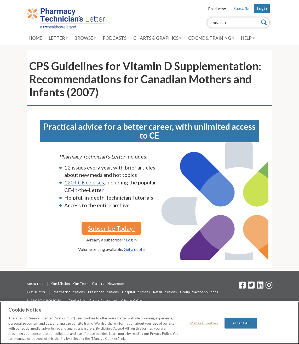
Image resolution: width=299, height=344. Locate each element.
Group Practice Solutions (199, 292)
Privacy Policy (131, 300)
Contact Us (77, 300)
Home (35, 38)
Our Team (81, 283)
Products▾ (217, 8)
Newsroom (115, 283)
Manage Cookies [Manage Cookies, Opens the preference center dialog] (204, 323)
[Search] (264, 22)
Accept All (241, 323)
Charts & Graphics (157, 38)
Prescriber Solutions (103, 292)
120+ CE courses (84, 182)
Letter (58, 38)
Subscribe (242, 8)
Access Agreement (103, 300)
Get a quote (134, 249)
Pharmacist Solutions (69, 292)
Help (248, 38)
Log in (131, 239)
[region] (149, 322)
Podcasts (114, 38)
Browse (85, 38)
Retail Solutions (165, 292)
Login (262, 8)
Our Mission (60, 283)
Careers (98, 283)
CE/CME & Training (211, 38)
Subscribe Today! (111, 228)
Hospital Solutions (136, 292)
